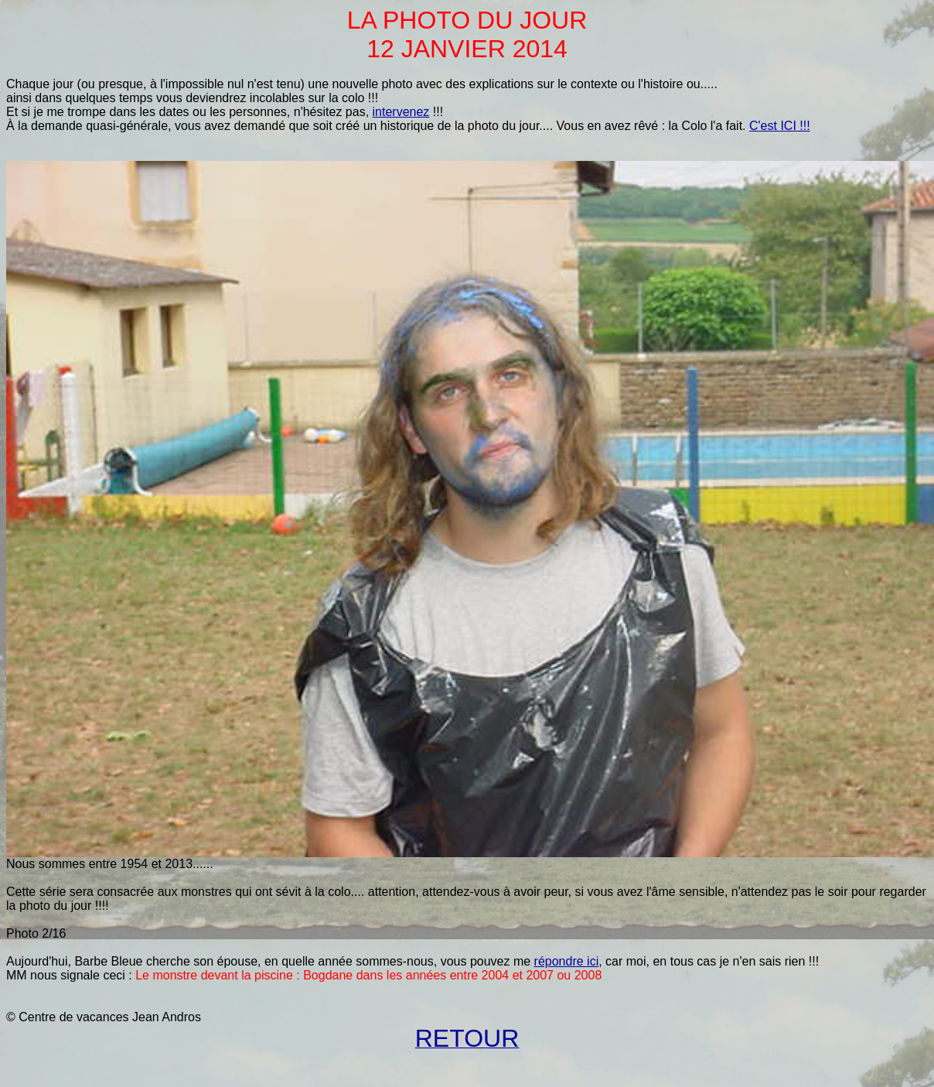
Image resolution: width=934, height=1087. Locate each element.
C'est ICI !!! (779, 125)
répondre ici (566, 961)
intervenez (401, 111)
